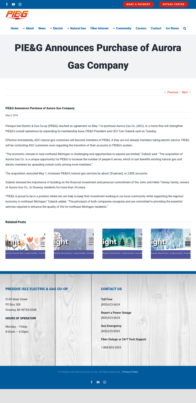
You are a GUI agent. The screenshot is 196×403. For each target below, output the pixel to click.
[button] (184, 28)
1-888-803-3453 (111, 347)
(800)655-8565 (110, 331)
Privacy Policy (130, 371)
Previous (172, 92)
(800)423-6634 (110, 304)
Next (185, 92)
